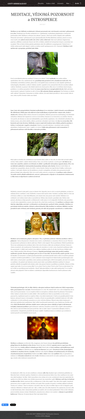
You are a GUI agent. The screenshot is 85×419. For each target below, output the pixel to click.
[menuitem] (40, 3)
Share (5, 404)
